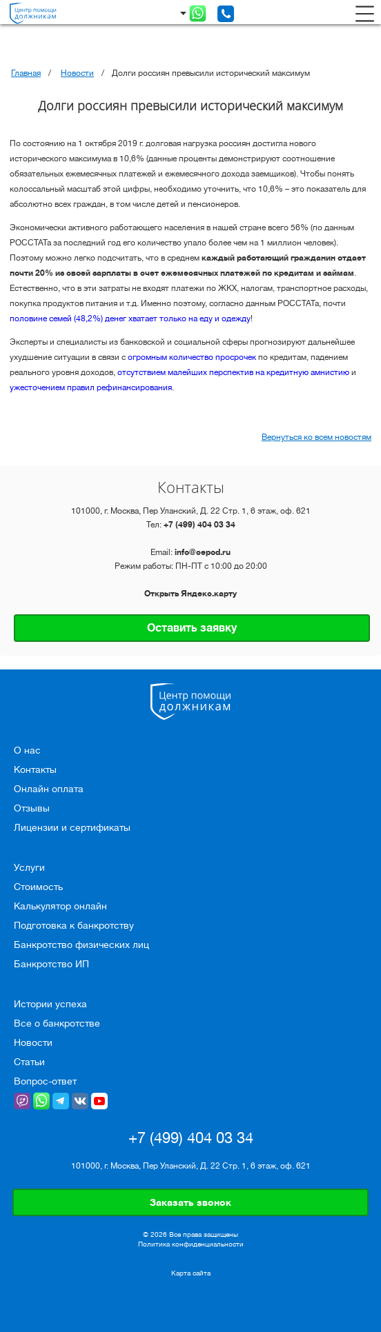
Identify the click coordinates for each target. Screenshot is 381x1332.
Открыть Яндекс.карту (190, 593)
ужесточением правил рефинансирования (91, 387)
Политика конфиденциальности (191, 1244)
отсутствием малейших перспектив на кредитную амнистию (233, 372)
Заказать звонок (190, 1202)
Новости (77, 73)
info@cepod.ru (203, 552)
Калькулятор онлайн (60, 905)
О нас (27, 750)
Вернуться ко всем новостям (316, 437)
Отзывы (32, 808)
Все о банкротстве (57, 1023)
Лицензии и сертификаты (72, 827)
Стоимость (38, 886)
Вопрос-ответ (45, 1081)
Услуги (29, 867)
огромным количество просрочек (192, 357)
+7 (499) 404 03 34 (199, 524)
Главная (26, 73)
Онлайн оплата (49, 788)
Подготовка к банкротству (74, 925)
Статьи (29, 1061)
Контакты (35, 769)
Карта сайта (191, 1273)
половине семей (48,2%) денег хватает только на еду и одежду (130, 318)
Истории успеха (50, 1003)
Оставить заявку (192, 628)
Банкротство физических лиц (81, 944)
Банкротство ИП (51, 963)
